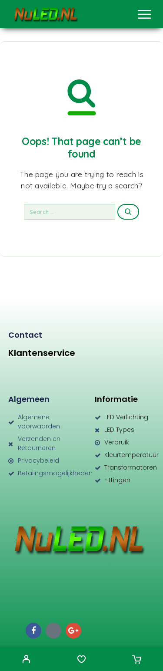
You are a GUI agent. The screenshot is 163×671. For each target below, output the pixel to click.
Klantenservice (41, 353)
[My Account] (26, 660)
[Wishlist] (81, 660)
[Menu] (144, 14)
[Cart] (136, 660)
